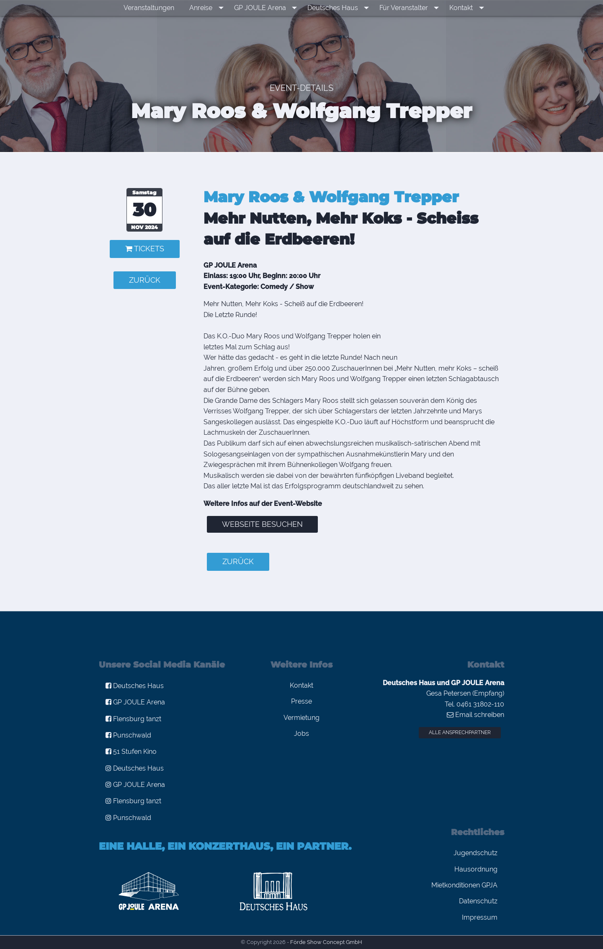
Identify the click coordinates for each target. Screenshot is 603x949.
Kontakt (457, 8)
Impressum (479, 917)
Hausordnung (475, 869)
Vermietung (301, 718)
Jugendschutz (475, 853)
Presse (301, 701)
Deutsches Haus (334, 8)
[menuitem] (157, 8)
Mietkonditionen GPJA (464, 885)
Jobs (301, 734)
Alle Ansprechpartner (460, 732)
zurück (144, 280)
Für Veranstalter (402, 8)
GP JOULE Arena (265, 8)
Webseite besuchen (262, 524)
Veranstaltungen (156, 8)
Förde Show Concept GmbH (326, 942)
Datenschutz (478, 901)
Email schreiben (475, 715)
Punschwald (128, 735)
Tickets (144, 248)
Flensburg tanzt (133, 719)
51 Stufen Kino (131, 752)
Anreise (208, 8)
